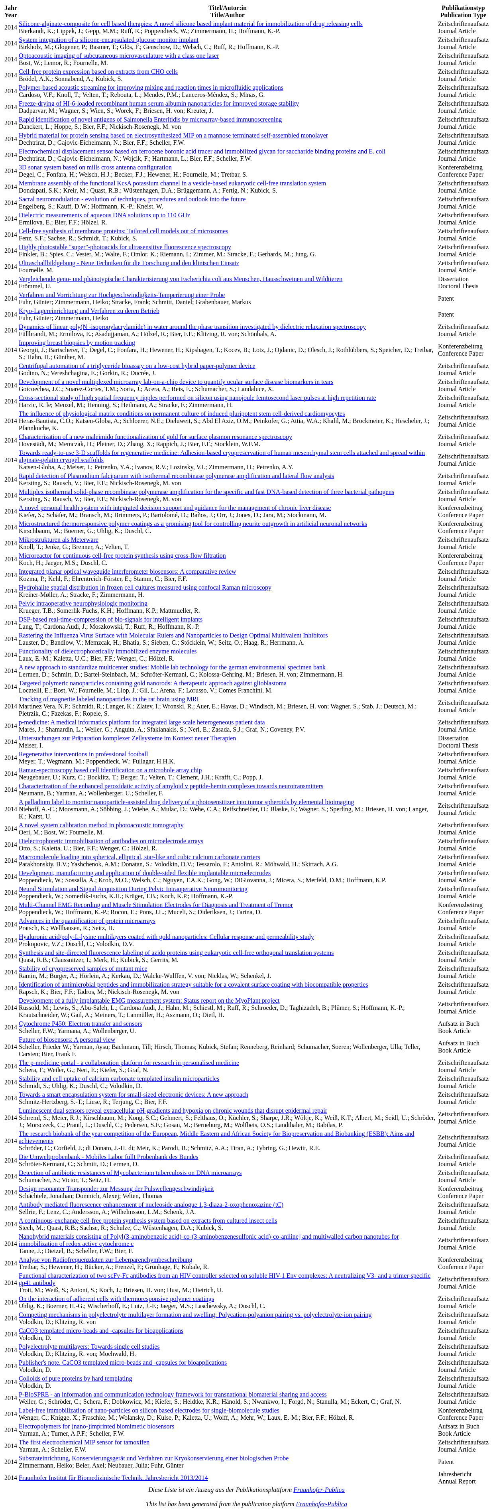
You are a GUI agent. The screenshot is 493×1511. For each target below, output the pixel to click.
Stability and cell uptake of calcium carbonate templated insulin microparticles (119, 1078)
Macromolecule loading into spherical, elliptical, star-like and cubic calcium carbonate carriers (139, 857)
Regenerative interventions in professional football (83, 754)
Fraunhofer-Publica (319, 1489)
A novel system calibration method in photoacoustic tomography (101, 825)
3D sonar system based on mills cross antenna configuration (95, 167)
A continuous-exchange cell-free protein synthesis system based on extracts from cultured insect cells (148, 1220)
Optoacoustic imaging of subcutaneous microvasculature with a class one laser (119, 55)
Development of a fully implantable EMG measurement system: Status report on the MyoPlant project (149, 1000)
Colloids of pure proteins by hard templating (75, 1378)
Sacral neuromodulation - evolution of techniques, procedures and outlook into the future (132, 199)
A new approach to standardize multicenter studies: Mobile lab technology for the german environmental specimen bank (172, 667)
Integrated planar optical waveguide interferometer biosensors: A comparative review (127, 571)
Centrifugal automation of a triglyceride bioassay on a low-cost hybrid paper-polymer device (137, 365)
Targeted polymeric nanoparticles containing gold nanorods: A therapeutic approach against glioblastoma (153, 683)
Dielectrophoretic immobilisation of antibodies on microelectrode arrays (111, 841)
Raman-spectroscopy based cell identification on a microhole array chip (110, 770)
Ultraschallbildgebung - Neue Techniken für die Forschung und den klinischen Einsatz (129, 263)
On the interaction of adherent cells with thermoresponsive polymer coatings (116, 1298)
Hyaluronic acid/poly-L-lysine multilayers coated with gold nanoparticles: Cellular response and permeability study (166, 936)
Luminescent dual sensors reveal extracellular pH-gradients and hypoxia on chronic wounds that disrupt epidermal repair (173, 1110)
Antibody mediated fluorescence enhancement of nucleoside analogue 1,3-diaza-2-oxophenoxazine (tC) (151, 1204)
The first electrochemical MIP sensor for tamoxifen (84, 1442)
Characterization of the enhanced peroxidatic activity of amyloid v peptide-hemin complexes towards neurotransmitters (171, 786)
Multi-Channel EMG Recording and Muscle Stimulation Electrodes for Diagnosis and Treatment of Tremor (156, 904)
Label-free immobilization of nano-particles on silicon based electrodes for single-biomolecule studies (149, 1410)
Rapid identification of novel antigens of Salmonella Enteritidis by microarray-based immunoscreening (150, 119)
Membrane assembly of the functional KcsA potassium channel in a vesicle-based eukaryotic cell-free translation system (172, 183)
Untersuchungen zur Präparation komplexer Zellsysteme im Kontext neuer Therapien (127, 738)
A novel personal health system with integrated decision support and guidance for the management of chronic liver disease (175, 507)
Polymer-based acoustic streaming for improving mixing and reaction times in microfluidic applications (151, 87)
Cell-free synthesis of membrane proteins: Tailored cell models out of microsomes (123, 231)
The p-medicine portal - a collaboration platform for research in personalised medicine (129, 1062)
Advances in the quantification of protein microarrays (87, 920)
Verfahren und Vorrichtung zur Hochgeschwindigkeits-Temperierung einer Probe (122, 294)
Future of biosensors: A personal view (67, 1039)
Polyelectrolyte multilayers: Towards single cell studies (89, 1346)
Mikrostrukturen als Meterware (58, 539)
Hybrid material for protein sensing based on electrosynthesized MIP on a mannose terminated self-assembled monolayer (173, 135)
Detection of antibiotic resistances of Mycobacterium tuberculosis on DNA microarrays (130, 1172)
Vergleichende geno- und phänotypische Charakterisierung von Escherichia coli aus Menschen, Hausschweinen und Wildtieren (180, 278)
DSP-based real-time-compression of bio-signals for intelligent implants (110, 619)
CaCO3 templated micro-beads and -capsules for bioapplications (101, 1330)
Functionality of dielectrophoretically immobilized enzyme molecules (108, 651)
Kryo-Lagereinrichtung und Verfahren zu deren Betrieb (89, 310)
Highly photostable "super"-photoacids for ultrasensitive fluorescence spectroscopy (125, 247)
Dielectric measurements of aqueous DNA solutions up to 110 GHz (104, 215)
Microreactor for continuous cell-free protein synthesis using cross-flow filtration (122, 555)
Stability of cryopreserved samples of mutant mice (83, 968)
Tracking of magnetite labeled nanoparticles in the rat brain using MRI (109, 699)
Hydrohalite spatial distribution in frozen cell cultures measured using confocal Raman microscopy (145, 587)
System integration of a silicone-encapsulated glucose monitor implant (108, 39)
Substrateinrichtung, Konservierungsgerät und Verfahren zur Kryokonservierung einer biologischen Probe (154, 1458)
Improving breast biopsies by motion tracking (77, 342)
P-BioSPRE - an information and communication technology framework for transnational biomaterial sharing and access (173, 1394)
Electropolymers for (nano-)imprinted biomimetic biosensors (96, 1426)
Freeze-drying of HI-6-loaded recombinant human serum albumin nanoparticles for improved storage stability (159, 103)
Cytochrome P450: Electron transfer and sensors (80, 1023)
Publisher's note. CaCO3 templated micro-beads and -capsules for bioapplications (123, 1362)
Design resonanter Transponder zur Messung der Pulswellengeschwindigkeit (116, 1188)
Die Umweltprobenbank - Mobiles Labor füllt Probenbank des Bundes (108, 1156)
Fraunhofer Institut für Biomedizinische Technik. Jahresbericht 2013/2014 (113, 1477)
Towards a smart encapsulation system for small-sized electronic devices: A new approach (133, 1094)
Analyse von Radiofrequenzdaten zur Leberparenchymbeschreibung (105, 1259)
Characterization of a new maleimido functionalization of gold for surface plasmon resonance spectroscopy (155, 436)
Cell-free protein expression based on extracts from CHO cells (98, 71)
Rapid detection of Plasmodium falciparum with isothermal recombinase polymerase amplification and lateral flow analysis (176, 475)
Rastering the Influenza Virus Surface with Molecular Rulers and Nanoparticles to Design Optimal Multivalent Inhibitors (173, 635)
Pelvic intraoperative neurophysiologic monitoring (83, 603)
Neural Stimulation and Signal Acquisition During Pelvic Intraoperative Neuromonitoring (133, 888)
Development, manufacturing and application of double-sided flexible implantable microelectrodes (145, 873)
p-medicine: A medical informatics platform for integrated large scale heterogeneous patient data (142, 722)
